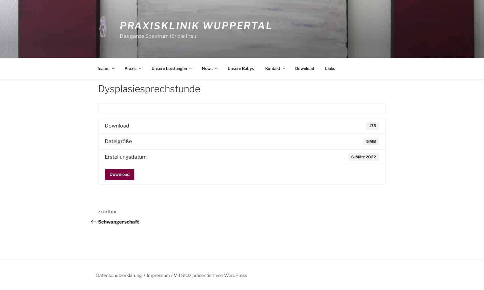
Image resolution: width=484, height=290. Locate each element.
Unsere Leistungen (172, 68)
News (210, 68)
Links (330, 68)
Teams (106, 68)
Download (304, 68)
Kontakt (275, 68)
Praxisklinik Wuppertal (196, 25)
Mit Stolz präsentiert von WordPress (210, 275)
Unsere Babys (241, 68)
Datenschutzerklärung (119, 275)
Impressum (158, 275)
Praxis (133, 68)
